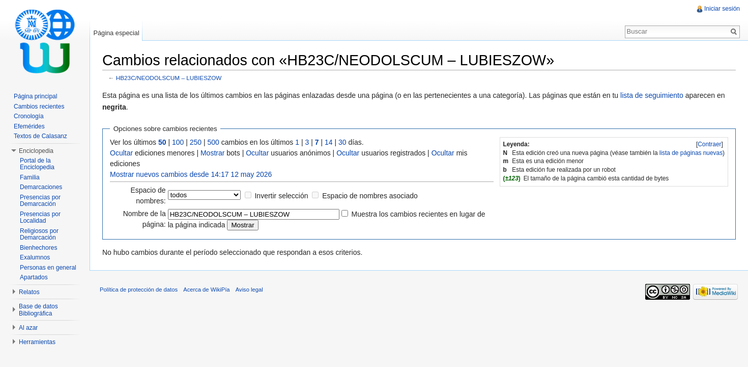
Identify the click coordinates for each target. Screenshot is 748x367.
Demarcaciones (41, 187)
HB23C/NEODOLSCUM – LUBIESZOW (169, 77)
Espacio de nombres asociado (370, 196)
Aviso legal (249, 289)
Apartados (34, 277)
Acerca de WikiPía (206, 289)
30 (342, 142)
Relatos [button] (29, 292)
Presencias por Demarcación (40, 201)
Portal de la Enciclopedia (37, 164)
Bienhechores (38, 247)
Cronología (29, 116)
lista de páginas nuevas (691, 152)
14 (329, 142)
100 (178, 142)
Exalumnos (35, 257)
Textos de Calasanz (40, 136)
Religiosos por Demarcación (39, 234)
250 (196, 142)
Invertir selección (281, 196)
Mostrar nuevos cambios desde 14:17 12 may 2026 (191, 174)
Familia (30, 177)
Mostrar (212, 153)
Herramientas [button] (37, 342)
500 (213, 142)
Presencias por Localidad (40, 218)
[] (710, 144)
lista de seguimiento (651, 95)
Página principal (35, 96)
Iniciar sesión (722, 8)
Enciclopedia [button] (36, 150)
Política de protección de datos (139, 289)
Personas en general (48, 267)
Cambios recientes (39, 106)
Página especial (116, 33)
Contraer (709, 144)
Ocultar (121, 153)
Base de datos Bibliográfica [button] (38, 310)
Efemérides (29, 126)
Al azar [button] (28, 327)
